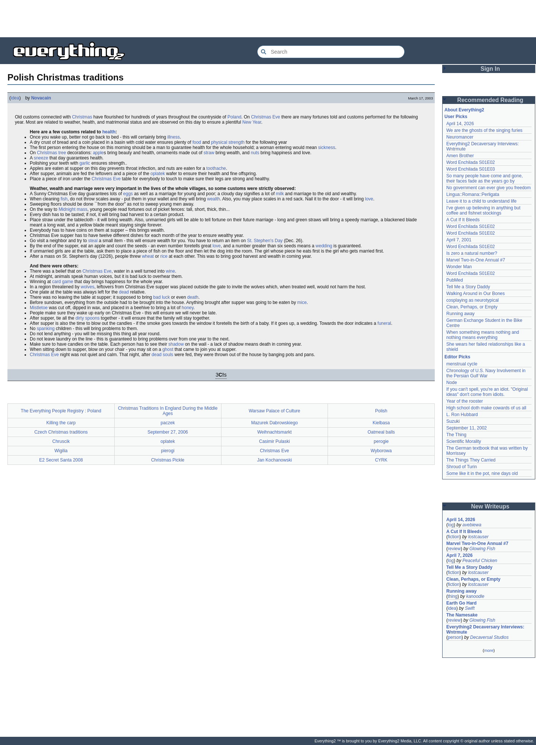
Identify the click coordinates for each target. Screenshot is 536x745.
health (108, 131)
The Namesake (462, 615)
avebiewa (471, 524)
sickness (326, 147)
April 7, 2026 (459, 555)
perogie (381, 441)
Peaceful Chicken (479, 560)
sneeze (41, 158)
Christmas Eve (265, 117)
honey (188, 307)
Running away (460, 313)
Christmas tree (51, 152)
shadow (176, 344)
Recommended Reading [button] (490, 100)
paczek (168, 422)
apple (98, 152)
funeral (384, 323)
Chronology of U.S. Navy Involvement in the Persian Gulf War (486, 373)
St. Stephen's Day (265, 240)
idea (15, 98)
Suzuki (453, 421)
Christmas (82, 117)
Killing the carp (61, 422)
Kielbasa (381, 422)
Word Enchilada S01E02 (470, 162)
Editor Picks (457, 356)
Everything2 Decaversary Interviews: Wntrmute (485, 629)
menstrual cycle (461, 364)
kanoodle (475, 596)
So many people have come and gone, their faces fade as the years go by (484, 178)
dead (124, 292)
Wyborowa (381, 450)
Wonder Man (459, 266)
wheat (148, 256)
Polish (381, 410)
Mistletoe (39, 307)
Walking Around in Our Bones (475, 293)
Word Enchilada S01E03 (470, 169)
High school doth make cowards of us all (486, 407)
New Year (251, 122)
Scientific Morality (463, 441)
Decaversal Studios (489, 637)
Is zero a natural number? (471, 253)
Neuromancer (459, 137)
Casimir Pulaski (274, 441)
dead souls (162, 354)
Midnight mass (72, 209)
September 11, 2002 (466, 428)
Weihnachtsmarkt (274, 432)
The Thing (456, 434)
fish (64, 199)
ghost (167, 349)
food (196, 142)
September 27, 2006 (167, 432)
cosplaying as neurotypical (472, 300)
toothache (216, 168)
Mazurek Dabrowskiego (274, 422)
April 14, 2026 (460, 123)
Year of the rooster (464, 401)
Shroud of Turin (461, 466)
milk (280, 193)
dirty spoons (88, 318)
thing (452, 596)
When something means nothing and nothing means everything (482, 335)
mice (301, 302)
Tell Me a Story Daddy (468, 286)
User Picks (455, 116)
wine (170, 271)
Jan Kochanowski (274, 460)
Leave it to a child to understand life (481, 201)
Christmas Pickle (167, 460)
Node (451, 382)
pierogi (168, 450)
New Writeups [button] (490, 506)
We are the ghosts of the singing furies (484, 130)
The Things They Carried (470, 460)
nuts (255, 152)
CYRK (381, 460)
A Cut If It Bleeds (462, 219)
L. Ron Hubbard (462, 414)
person (455, 637)
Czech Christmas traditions (60, 432)
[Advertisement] (268, 18)
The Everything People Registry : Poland (61, 410)
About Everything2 (464, 109)
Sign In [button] (490, 69)
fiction (453, 536)
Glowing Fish (482, 548)
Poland (234, 117)
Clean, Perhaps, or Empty (471, 307)
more (488, 650)
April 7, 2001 (458, 239)
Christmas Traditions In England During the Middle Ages (167, 411)
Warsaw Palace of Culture (274, 410)
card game (62, 281)
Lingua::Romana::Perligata (472, 194)
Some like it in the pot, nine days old (482, 473)
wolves (88, 286)
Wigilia (60, 450)
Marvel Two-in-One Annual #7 (475, 260)
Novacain (41, 98)
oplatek (157, 173)
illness (174, 137)
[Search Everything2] (331, 51)
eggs (128, 193)
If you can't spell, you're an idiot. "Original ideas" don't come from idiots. (487, 392)
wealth (213, 199)
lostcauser (478, 536)
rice (164, 256)
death (192, 297)
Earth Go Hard (461, 603)
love (369, 199)
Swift (470, 608)
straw (209, 152)
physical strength (228, 142)
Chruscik (61, 441)
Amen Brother (460, 155)
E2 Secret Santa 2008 (61, 460)
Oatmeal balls (381, 432)
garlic (84, 163)
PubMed (454, 280)
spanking (46, 328)
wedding (324, 245)
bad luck (161, 297)
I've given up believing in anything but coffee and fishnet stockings (483, 210)
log (451, 524)
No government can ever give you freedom (488, 187)
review (454, 548)
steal (93, 240)
